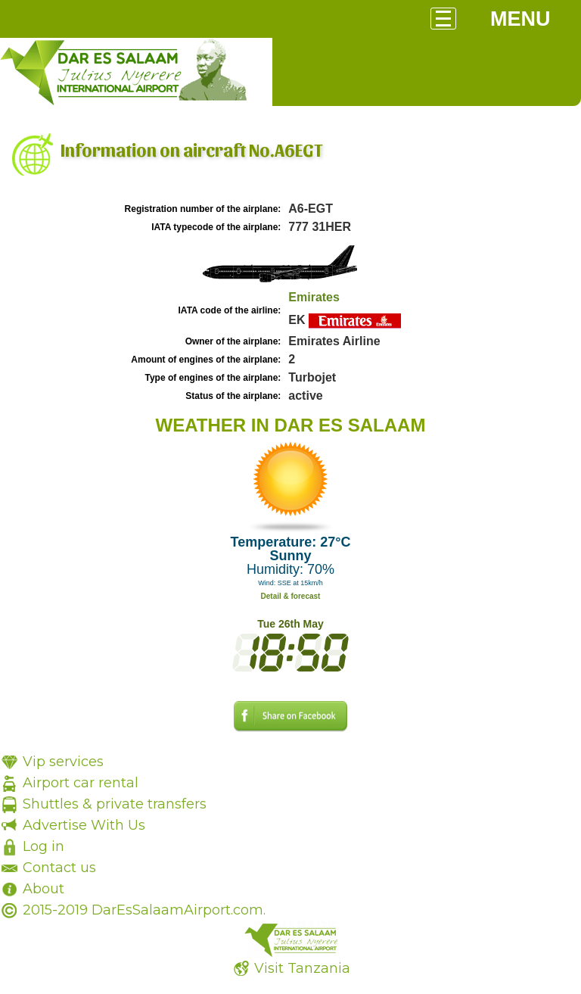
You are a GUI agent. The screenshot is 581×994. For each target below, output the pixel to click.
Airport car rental (80, 782)
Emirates (314, 297)
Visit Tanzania (302, 968)
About (43, 888)
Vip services (63, 761)
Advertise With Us (84, 825)
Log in (43, 846)
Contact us (59, 867)
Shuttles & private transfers (115, 804)
